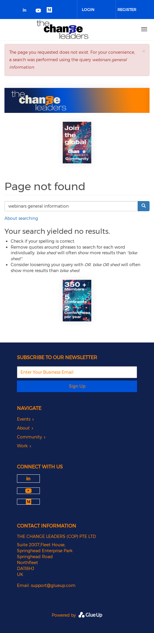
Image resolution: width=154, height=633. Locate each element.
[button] (143, 51)
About (23, 428)
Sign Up (77, 386)
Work (22, 446)
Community (29, 437)
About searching (21, 218)
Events (23, 419)
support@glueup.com (53, 585)
